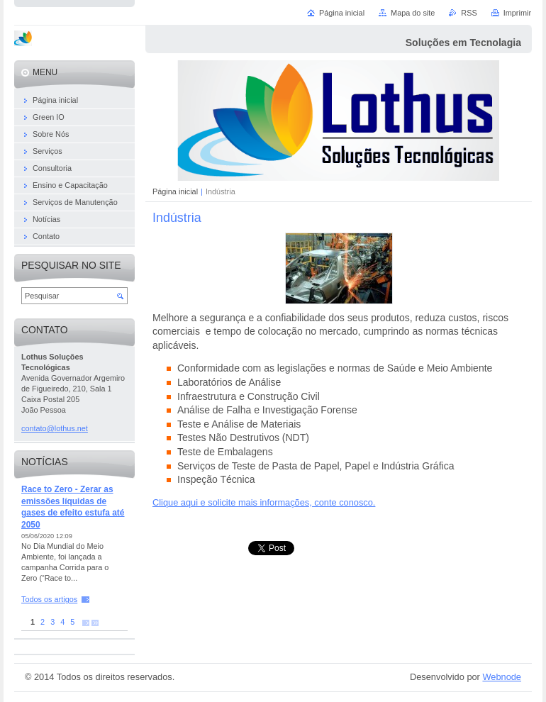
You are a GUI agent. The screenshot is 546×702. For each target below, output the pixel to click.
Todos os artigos (49, 599)
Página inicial (175, 191)
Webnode (501, 677)
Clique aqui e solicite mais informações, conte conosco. (263, 502)
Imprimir (517, 13)
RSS (469, 13)
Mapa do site (413, 13)
